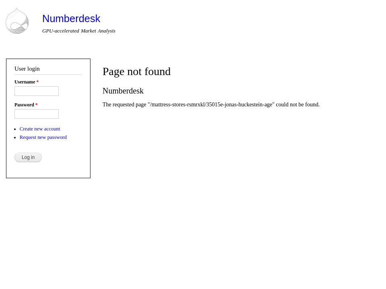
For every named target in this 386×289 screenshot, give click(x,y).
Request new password (43, 137)
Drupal (39, 243)
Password (26, 105)
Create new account (40, 129)
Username (26, 82)
